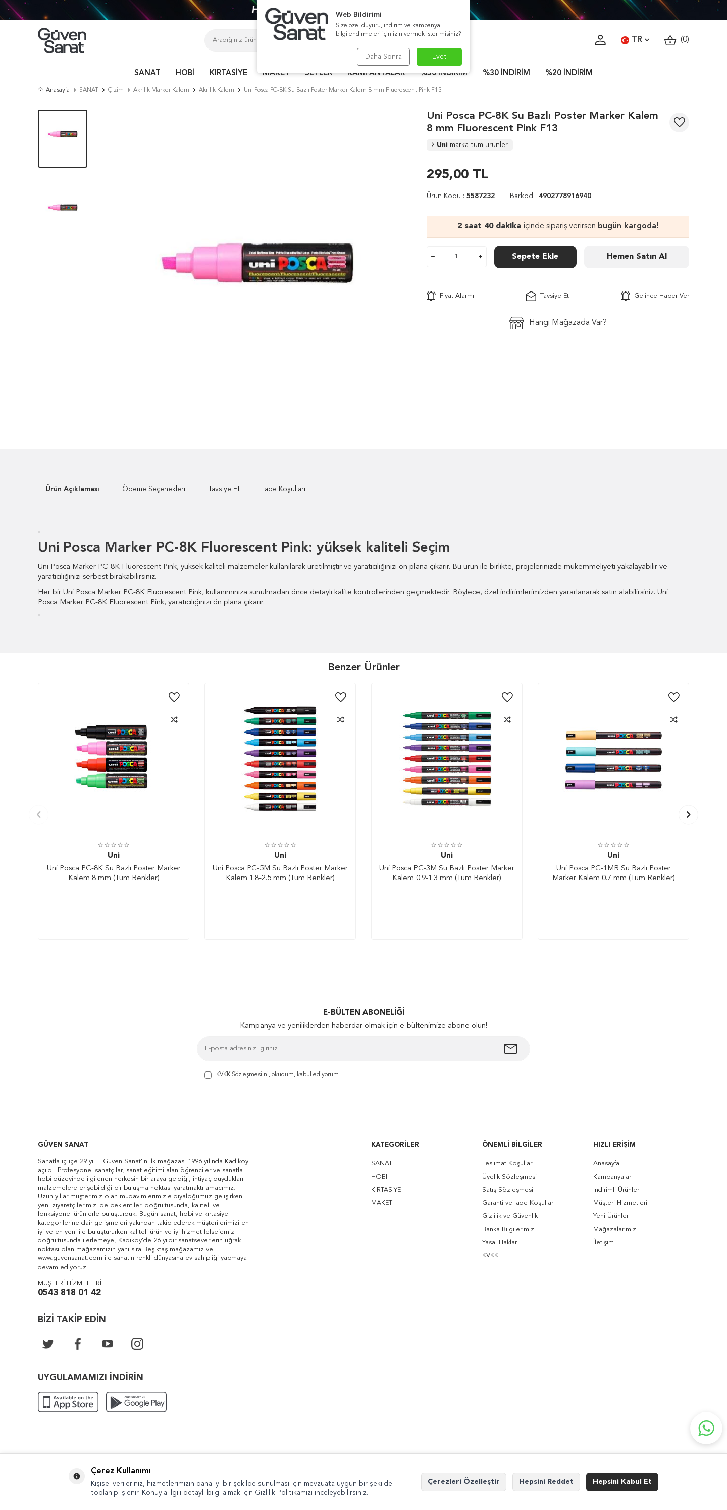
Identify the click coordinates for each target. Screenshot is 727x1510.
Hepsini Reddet (546, 1481)
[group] (256, 264)
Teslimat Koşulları (508, 1163)
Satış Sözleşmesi (507, 1190)
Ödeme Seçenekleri (153, 489)
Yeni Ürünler (611, 1216)
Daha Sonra (382, 56)
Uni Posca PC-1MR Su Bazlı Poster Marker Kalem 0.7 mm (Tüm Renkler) (613, 874)
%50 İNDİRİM (444, 73)
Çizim (116, 90)
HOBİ (185, 73)
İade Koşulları (284, 489)
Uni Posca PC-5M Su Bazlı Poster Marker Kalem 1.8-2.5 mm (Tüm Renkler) (280, 874)
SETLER (318, 73)
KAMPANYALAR (376, 73)
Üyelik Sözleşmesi (509, 1177)
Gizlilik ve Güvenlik (510, 1216)
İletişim (603, 1242)
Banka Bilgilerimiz (508, 1229)
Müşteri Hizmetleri (620, 1203)
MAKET (276, 73)
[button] (38, 814)
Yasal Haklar (499, 1242)
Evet (439, 56)
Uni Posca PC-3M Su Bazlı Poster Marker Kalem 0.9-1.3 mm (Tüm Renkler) (446, 874)
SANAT (147, 73)
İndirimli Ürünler (616, 1190)
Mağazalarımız (614, 1229)
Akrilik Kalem (216, 90)
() (676, 40)
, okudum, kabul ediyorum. (272, 1075)
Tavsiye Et (547, 296)
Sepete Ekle (535, 257)
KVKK (490, 1255)
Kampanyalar (612, 1177)
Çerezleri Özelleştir (464, 1481)
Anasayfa (54, 90)
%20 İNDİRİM (569, 73)
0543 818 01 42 (69, 1293)
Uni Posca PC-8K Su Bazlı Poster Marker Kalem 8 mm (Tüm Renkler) (114, 874)
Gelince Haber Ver (655, 296)
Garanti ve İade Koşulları (518, 1203)
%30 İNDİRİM (506, 73)
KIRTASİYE (228, 73)
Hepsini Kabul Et (622, 1481)
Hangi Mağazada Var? (558, 323)
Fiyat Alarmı (450, 296)
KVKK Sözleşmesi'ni (242, 1074)
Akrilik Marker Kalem (161, 90)
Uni (470, 145)
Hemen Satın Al (637, 257)
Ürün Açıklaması (72, 489)
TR (635, 40)
